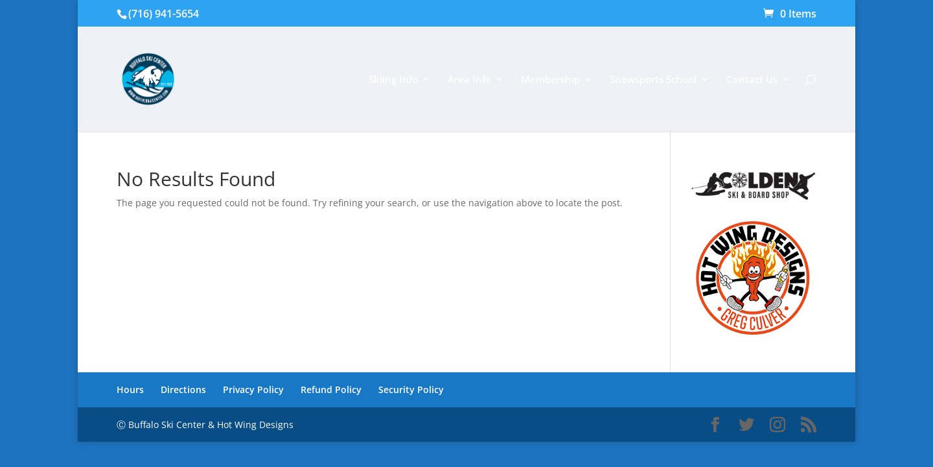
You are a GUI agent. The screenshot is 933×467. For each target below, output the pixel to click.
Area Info (469, 80)
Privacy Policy (253, 389)
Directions (183, 389)
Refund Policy (331, 389)
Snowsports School (653, 80)
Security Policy (411, 389)
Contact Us (752, 80)
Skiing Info (393, 80)
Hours (130, 389)
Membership (550, 80)
